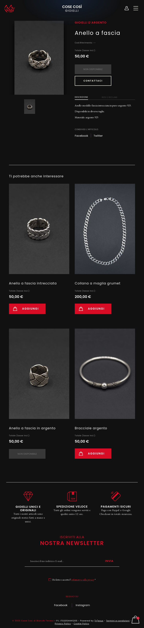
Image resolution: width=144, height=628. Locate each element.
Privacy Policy (63, 623)
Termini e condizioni (118, 620)
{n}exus (98, 620)
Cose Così (72, 8)
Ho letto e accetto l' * (74, 579)
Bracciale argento (91, 428)
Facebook (60, 605)
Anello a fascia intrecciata (33, 283)
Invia (109, 561)
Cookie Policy (81, 623)
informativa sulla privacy (82, 579)
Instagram (83, 605)
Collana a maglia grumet (97, 283)
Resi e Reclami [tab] (109, 97)
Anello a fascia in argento (32, 428)
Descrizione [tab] (81, 97)
